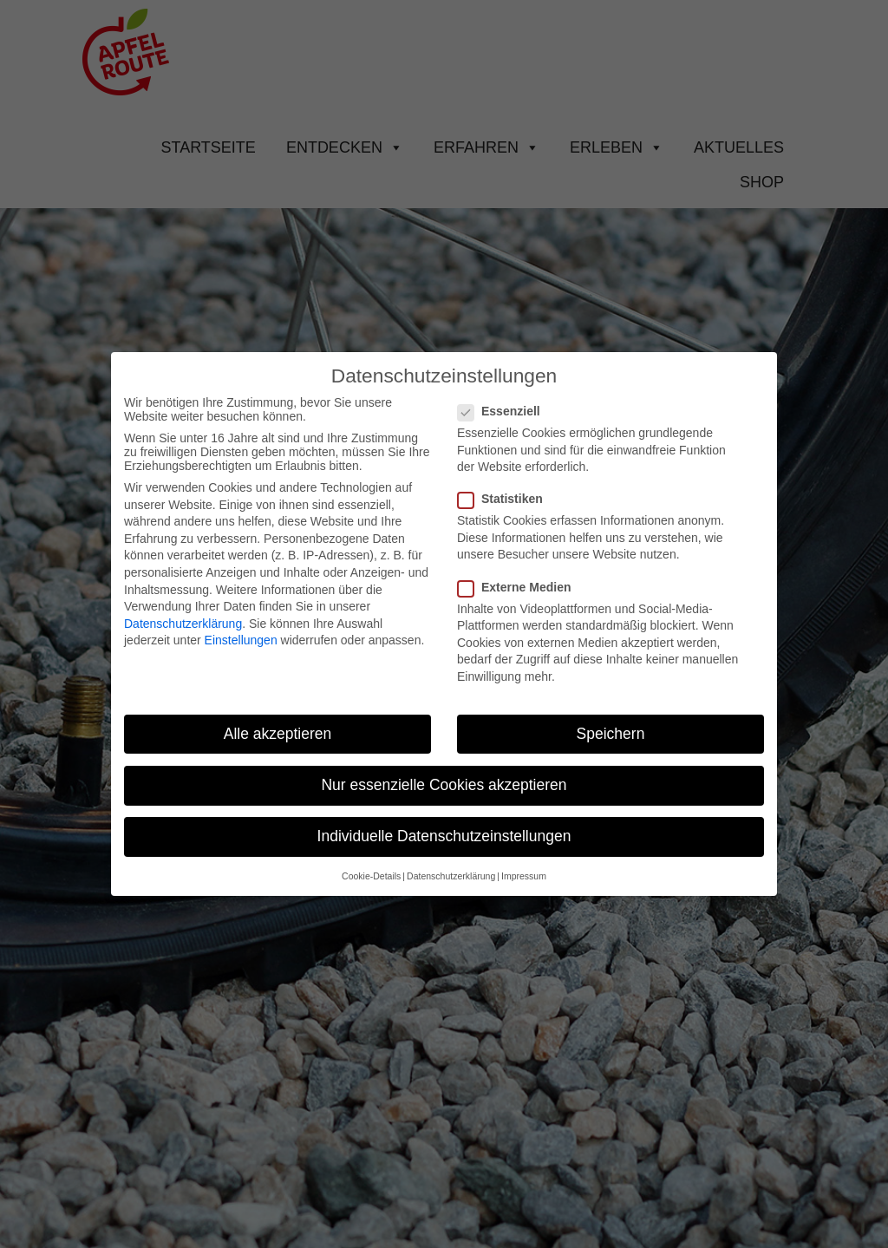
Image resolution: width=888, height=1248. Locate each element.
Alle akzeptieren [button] (278, 733)
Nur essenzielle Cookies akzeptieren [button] (443, 785)
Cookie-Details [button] (371, 876)
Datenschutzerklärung (183, 624)
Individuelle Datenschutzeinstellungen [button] (444, 836)
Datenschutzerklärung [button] (451, 876)
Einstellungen (241, 640)
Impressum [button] (523, 876)
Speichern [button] (611, 733)
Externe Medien (521, 587)
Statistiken (507, 499)
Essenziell (506, 411)
